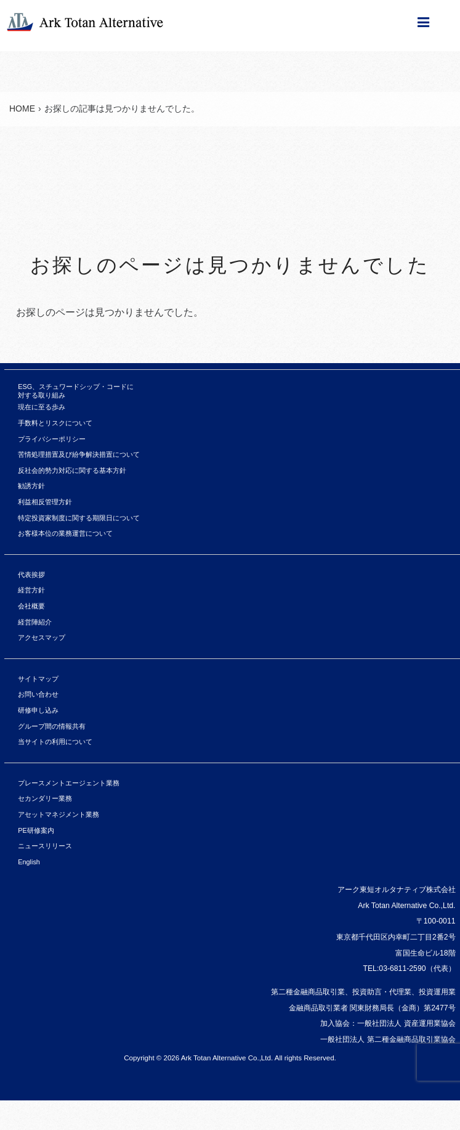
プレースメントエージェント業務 (68, 783)
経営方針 (31, 590)
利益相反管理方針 (45, 502)
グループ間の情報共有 (52, 726)
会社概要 (31, 606)
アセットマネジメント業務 (58, 814)
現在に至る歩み (41, 407)
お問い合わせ (38, 694)
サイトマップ (38, 678)
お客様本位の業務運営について (65, 533)
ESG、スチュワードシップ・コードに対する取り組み (76, 391)
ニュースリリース (45, 846)
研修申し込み (38, 710)
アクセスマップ (41, 637)
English (29, 862)
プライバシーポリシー (52, 439)
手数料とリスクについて (55, 423)
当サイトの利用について (55, 741)
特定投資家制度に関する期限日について (79, 518)
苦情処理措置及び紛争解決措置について (79, 454)
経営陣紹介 (35, 622)
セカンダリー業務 (45, 798)
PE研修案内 (36, 830)
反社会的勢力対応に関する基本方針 (72, 470)
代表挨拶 (31, 574)
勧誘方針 (31, 485)
